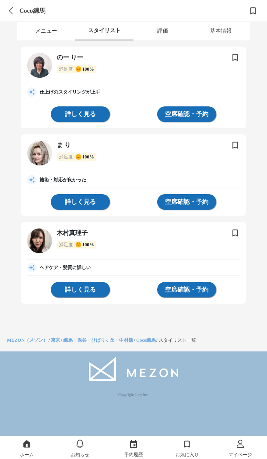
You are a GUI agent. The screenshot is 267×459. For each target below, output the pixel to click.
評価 (162, 31)
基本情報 (221, 31)
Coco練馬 (146, 340)
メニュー (46, 31)
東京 (55, 340)
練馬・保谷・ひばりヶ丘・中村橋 (98, 340)
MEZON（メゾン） (27, 340)
